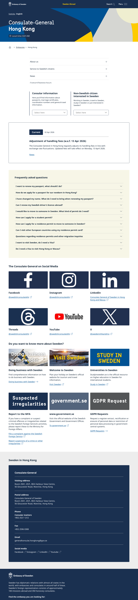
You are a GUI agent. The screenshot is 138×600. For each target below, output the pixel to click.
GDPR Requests (97, 432)
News (32, 76)
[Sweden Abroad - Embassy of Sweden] (19, 4)
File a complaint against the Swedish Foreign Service (25, 436)
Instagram (31, 553)
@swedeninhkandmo (99, 335)
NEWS (31, 156)
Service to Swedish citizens (42, 69)
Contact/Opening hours (41, 82)
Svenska (12, 14)
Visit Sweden (55, 385)
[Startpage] (11, 47)
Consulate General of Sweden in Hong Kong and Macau (107, 299)
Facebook (19, 553)
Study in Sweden (97, 385)
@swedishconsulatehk (19, 298)
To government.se (57, 427)
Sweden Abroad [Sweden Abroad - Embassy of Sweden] (69, 4)
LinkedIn (43, 553)
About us (34, 61)
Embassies (20, 47)
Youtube (54, 553)
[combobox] (49, 113)
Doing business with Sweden (22, 383)
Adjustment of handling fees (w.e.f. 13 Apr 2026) (57, 142)
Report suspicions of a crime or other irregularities (26, 443)
